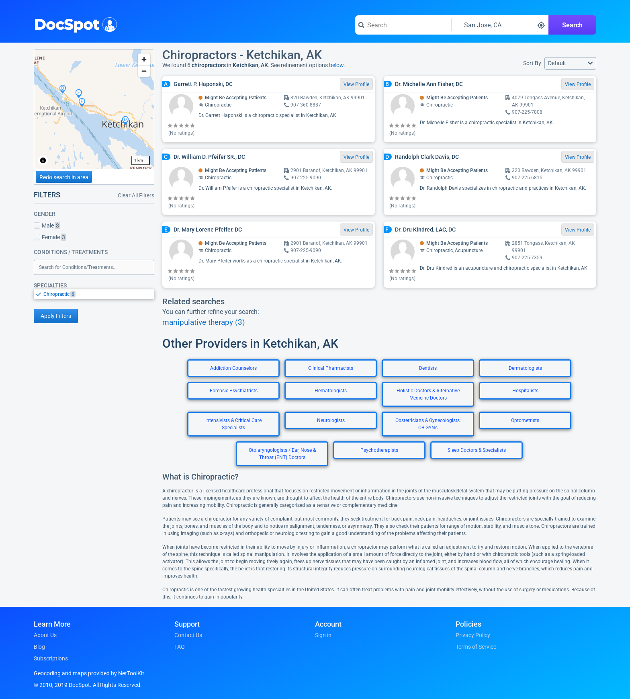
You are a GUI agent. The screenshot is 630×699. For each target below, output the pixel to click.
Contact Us (188, 635)
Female (50, 237)
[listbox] (94, 294)
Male (47, 225)
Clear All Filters (136, 195)
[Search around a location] (500, 25)
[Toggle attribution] (43, 160)
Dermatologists (525, 368)
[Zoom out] (144, 71)
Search (572, 25)
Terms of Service (476, 647)
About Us (45, 635)
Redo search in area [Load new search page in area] (63, 177)
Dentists (428, 368)
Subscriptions (51, 658)
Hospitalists (525, 391)
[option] (98, 294)
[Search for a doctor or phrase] (403, 25)
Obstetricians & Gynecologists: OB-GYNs (428, 424)
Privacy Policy (473, 635)
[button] (570, 63)
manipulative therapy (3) (203, 322)
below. (337, 65)
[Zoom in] (144, 59)
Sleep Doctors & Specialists (477, 450)
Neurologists (331, 420)
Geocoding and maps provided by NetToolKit (89, 673)
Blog (39, 647)
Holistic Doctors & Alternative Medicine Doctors (428, 394)
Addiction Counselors (233, 368)
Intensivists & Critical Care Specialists (233, 424)
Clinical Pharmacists (330, 368)
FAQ (179, 647)
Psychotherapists (379, 450)
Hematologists (331, 391)
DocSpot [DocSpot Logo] (74, 24)
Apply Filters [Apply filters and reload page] (56, 316)
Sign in (323, 635)
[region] (94, 109)
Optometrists (525, 420)
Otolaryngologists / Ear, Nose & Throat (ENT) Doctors (282, 453)
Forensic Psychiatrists (234, 391)
